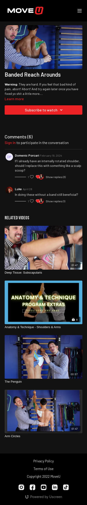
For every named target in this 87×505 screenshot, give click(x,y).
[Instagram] (21, 487)
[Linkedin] (55, 487)
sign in (10, 142)
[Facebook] (32, 487)
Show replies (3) (56, 177)
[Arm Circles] (43, 436)
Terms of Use (43, 469)
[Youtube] (43, 487)
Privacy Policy (43, 461)
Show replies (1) (55, 201)
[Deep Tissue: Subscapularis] (43, 272)
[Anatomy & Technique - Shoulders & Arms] (43, 327)
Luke (18, 189)
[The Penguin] (43, 381)
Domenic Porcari (27, 155)
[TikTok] (66, 487)
